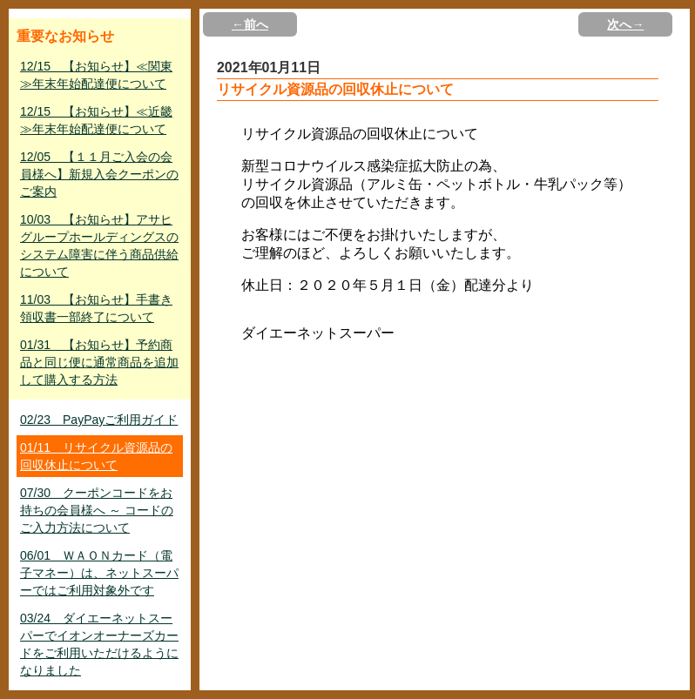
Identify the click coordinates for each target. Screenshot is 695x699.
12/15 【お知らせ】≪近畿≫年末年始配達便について (96, 120)
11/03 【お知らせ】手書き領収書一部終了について (96, 308)
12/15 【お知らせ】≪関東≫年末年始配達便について (96, 75)
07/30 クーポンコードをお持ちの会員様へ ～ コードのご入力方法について (96, 510)
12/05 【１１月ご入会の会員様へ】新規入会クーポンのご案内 (99, 174)
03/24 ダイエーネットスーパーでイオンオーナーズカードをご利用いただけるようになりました (99, 644)
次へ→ (625, 24)
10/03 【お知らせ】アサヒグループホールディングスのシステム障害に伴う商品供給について (99, 245)
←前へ (250, 24)
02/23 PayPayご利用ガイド (99, 420)
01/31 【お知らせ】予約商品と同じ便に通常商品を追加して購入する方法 (99, 362)
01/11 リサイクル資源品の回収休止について (96, 456)
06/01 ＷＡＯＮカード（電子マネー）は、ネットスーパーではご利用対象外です (99, 572)
